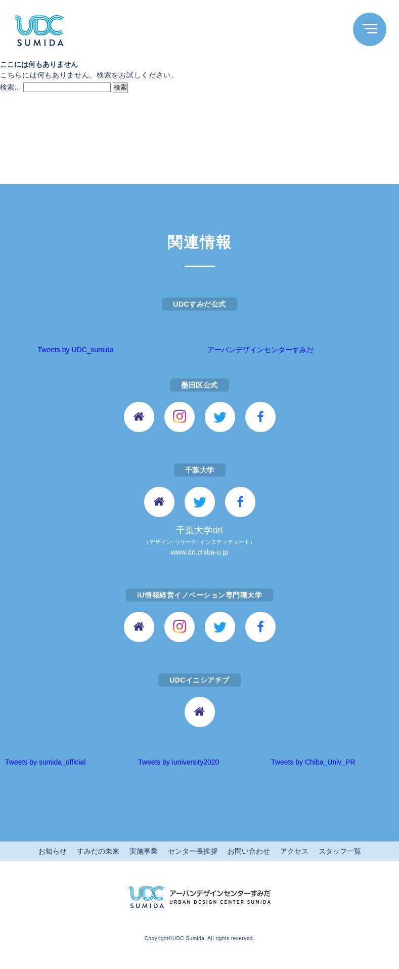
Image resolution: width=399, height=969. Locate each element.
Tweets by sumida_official (45, 762)
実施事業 (143, 851)
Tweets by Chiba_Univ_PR (313, 762)
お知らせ (52, 851)
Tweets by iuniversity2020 (178, 762)
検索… (10, 87)
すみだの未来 (98, 851)
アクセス (294, 851)
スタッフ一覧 (340, 851)
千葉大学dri (199, 541)
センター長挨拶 (192, 851)
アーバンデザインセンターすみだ (260, 350)
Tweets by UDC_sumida (76, 350)
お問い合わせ (249, 851)
